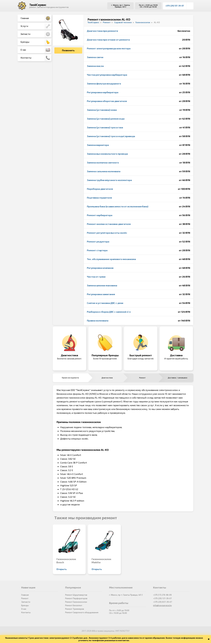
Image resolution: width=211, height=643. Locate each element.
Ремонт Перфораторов (76, 598)
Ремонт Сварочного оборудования (81, 612)
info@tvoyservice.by (162, 605)
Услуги (36, 26)
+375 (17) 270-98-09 (162, 595)
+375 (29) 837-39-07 (162, 602)
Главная (36, 18)
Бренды (36, 42)
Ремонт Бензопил (73, 605)
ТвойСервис (37, 4)
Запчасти (36, 34)
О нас (36, 50)
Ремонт (24, 598)
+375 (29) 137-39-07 (174, 6)
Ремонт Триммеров (74, 609)
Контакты (36, 57)
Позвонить (68, 50)
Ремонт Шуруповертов (76, 595)
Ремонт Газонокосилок (76, 602)
